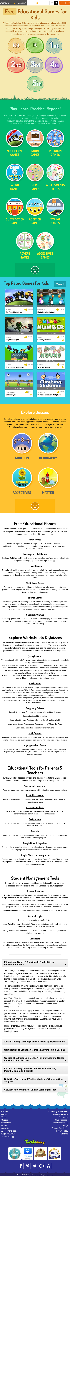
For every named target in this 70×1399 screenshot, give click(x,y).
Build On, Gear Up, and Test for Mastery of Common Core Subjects (33, 1080)
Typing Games (35, 565)
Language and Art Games (35, 554)
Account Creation (35, 891)
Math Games (35, 539)
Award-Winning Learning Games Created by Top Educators (34, 1042)
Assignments (35, 819)
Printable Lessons (35, 795)
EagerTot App (7, 1134)
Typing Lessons (35, 656)
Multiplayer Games (35, 583)
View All (60, 284)
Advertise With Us (60, 1123)
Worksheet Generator (35, 785)
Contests (5, 1128)
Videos (4, 1117)
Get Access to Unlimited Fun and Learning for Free (30, 1090)
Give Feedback (61, 1120)
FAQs (65, 1125)
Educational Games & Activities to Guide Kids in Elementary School (29, 963)
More (35, 270)
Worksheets (35, 683)
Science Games (35, 597)
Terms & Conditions (60, 1128)
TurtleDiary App (8, 1136)
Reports (35, 831)
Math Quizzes (35, 733)
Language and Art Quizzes (35, 745)
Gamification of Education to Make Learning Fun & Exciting (34, 1050)
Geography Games (35, 614)
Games (4, 1114)
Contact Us (63, 1117)
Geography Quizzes (35, 708)
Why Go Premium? (60, 1114)
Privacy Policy (62, 1131)
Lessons (4, 1125)
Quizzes (4, 1120)
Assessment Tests (35, 807)
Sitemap (64, 1134)
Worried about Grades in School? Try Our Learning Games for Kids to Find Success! (34, 1059)
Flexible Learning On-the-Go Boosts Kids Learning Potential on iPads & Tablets (30, 1069)
